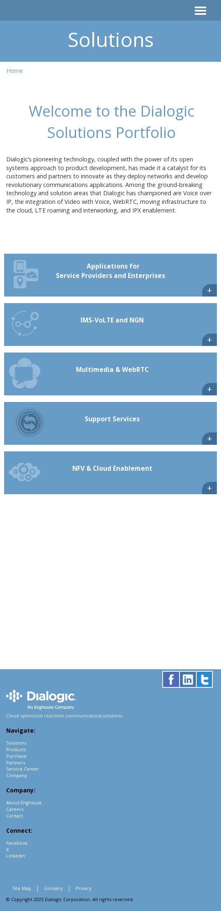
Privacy (84, 888)
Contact (14, 816)
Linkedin (15, 856)
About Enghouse (24, 802)
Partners (15, 762)
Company (16, 775)
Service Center (22, 769)
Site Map (21, 888)
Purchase (16, 756)
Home (14, 71)
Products (16, 749)
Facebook (17, 843)
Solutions (16, 743)
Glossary (53, 888)
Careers (14, 809)
